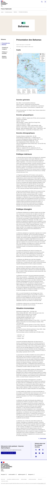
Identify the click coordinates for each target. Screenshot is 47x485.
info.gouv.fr (3, 474)
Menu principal (45, 1)
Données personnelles (32, 479)
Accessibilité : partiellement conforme (13, 479)
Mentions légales (24, 479)
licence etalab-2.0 (41, 483)
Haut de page (43, 438)
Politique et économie (4, 52)
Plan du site (3, 479)
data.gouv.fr (30, 474)
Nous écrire (40, 479)
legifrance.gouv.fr (21, 474)
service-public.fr (12, 474)
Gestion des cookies (4, 481)
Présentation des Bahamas (6, 44)
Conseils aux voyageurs (5, 48)
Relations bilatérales (4, 57)
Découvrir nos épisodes (8, 452)
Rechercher (42, 1)
